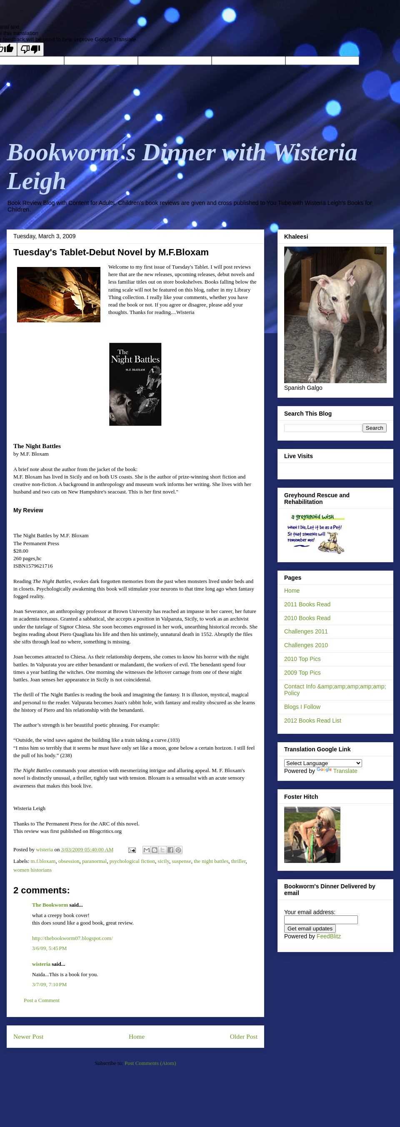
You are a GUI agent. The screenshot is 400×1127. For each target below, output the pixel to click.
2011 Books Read (307, 604)
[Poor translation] (30, 49)
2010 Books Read (307, 618)
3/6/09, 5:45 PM (49, 948)
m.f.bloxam (43, 861)
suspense (181, 861)
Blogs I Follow (302, 706)
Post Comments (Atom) (150, 1063)
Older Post (244, 1036)
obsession (69, 861)
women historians (32, 870)
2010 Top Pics (302, 659)
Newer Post (28, 1036)
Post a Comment (42, 1000)
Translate (337, 771)
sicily (163, 861)
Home (137, 1036)
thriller (238, 861)
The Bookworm (50, 905)
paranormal (94, 861)
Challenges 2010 (306, 645)
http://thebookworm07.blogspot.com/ (72, 938)
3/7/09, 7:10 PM (49, 984)
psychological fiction (132, 861)
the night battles (211, 861)
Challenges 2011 (306, 631)
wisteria (41, 964)
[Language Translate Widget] (323, 763)
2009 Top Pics (302, 672)
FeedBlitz (329, 936)
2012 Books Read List (312, 720)
